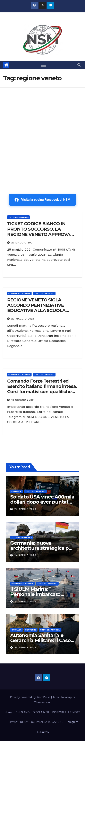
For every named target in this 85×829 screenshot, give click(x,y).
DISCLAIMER (41, 712)
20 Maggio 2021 (22, 318)
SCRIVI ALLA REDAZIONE (47, 721)
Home (8, 712)
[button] (79, 65)
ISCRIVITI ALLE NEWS (66, 712)
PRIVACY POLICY (17, 721)
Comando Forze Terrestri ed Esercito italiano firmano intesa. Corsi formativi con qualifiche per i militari (42, 389)
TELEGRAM (42, 731)
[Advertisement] (42, 131)
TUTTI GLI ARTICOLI (18, 217)
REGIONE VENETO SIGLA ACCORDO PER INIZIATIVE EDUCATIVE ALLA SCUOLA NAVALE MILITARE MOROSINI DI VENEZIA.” (42, 310)
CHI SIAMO (22, 712)
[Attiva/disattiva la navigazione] (43, 65)
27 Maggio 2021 (22, 242)
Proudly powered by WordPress (30, 697)
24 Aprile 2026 (25, 509)
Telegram (72, 721)
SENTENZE (30, 630)
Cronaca (16, 491)
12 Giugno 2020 (22, 399)
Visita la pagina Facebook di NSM (42, 200)
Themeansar (42, 702)
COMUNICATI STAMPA (19, 293)
